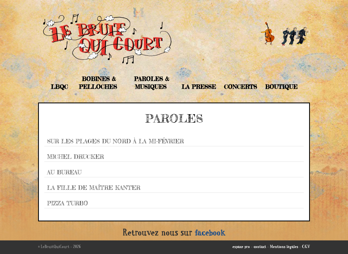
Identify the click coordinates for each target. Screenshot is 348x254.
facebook (210, 234)
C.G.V (306, 247)
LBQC (59, 86)
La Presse (199, 86)
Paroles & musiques (151, 82)
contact (260, 247)
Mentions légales (284, 247)
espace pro (241, 247)
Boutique (281, 86)
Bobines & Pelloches (98, 82)
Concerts (240, 86)
